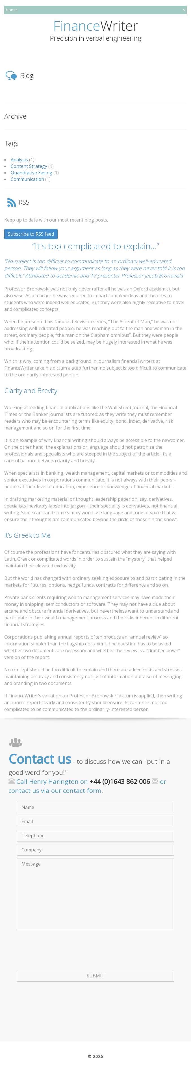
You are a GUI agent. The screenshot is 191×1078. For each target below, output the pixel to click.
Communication (27, 179)
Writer (95, 26)
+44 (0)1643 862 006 (120, 781)
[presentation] (60, 956)
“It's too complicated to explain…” (95, 246)
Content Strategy (29, 166)
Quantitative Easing (31, 173)
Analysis (19, 160)
